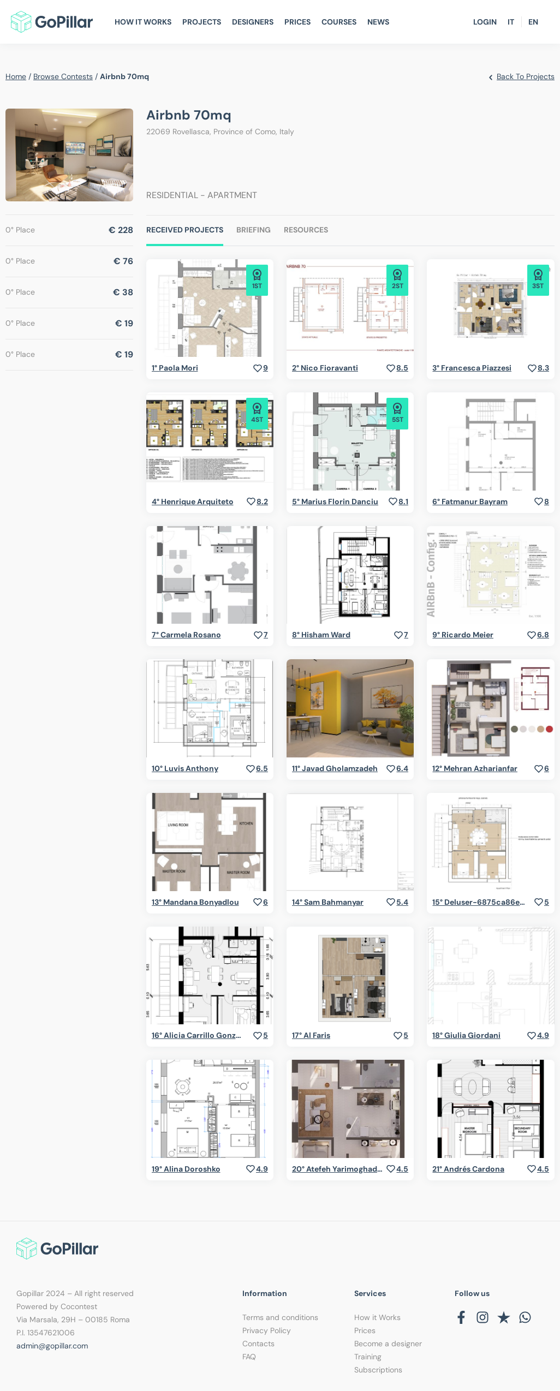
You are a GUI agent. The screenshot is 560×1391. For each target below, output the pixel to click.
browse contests (63, 76)
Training (368, 1357)
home (15, 76)
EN (533, 22)
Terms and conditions (280, 1317)
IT (511, 22)
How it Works (377, 1317)
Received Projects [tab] (184, 230)
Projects (201, 22)
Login (485, 22)
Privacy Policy (266, 1330)
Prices (297, 22)
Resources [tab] (306, 230)
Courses (338, 22)
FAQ (249, 1357)
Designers (252, 22)
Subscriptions (378, 1370)
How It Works (143, 22)
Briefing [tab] (253, 230)
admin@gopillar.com (52, 1346)
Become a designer (388, 1343)
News (378, 22)
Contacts (258, 1343)
